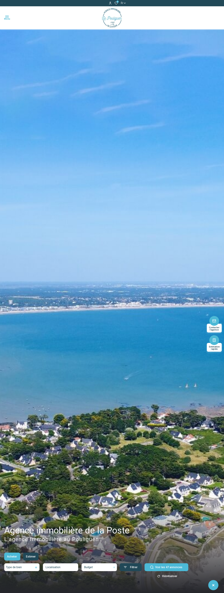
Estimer (31, 557)
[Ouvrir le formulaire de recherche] (131, 568)
